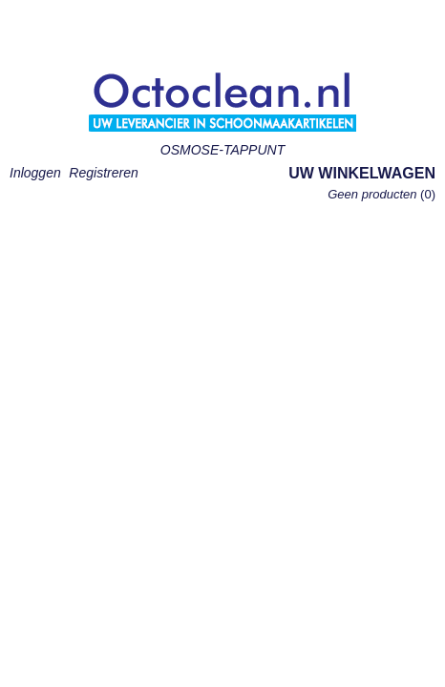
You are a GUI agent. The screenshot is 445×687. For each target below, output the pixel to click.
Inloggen (35, 172)
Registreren (103, 172)
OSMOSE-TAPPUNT (222, 149)
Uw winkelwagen (361, 173)
